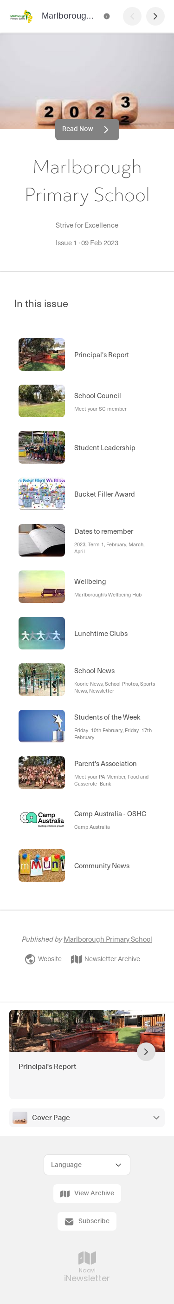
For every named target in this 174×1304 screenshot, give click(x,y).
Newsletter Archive (105, 959)
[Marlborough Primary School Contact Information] (107, 16)
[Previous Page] (132, 16)
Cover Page (51, 1117)
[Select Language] (87, 1165)
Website (43, 959)
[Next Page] (155, 16)
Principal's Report (47, 1066)
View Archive (87, 1194)
